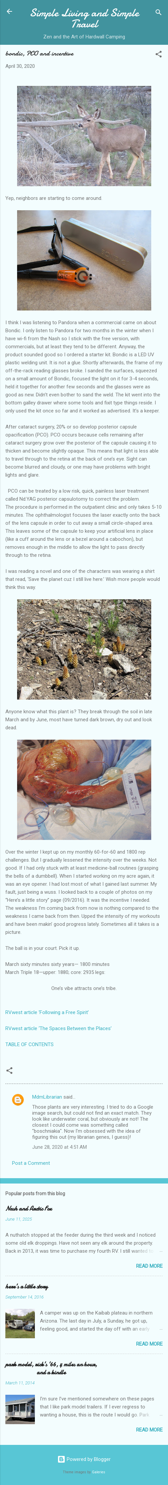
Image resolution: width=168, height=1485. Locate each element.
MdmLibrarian (47, 1097)
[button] (159, 55)
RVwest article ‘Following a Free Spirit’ (47, 1012)
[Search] (159, 13)
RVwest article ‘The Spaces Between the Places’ (58, 1028)
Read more (149, 1266)
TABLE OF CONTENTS (29, 1044)
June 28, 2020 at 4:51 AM (59, 1147)
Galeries (98, 1472)
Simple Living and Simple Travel (84, 18)
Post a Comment (31, 1163)
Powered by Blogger (84, 1459)
